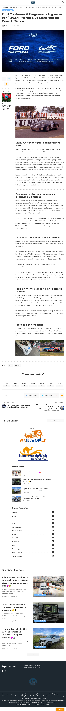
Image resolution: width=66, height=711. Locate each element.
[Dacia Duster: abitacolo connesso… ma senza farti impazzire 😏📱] (16, 483)
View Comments (54, 422)
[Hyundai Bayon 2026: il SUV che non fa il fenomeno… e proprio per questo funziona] (16, 500)
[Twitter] (9, 79)
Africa (14, 517)
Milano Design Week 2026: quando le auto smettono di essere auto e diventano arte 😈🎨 (14, 584)
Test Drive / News (8, 10)
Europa (14, 535)
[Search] (62, 2)
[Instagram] (5, 675)
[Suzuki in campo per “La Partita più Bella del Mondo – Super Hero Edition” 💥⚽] (6, 97)
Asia (13, 524)
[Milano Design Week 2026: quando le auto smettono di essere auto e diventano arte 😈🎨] (16, 474)
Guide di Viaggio (16, 543)
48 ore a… (15, 514)
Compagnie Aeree (17, 528)
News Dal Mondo (17, 554)
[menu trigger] (4, 2)
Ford (11, 365)
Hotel (13, 546)
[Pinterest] (56, 396)
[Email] (6, 84)
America (14, 521)
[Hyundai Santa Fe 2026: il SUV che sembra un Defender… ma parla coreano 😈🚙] (16, 491)
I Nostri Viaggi (16, 550)
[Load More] (33, 659)
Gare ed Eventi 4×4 (17, 539)
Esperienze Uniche (17, 532)
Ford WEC (17, 365)
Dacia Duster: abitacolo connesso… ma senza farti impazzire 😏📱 (15, 611)
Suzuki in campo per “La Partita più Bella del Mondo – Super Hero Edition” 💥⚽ (6, 106)
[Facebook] (4, 79)
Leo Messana (7, 25)
